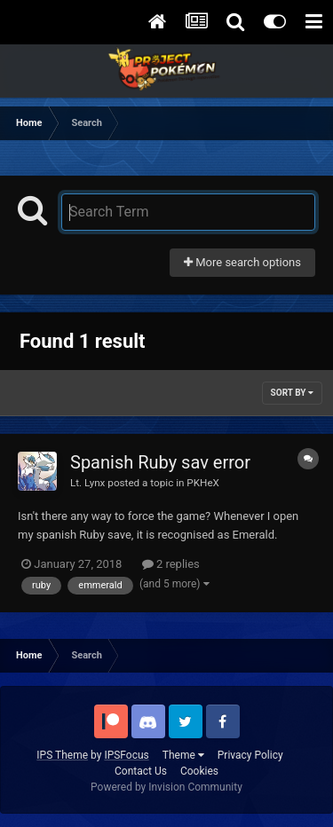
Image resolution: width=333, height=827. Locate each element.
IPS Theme (62, 755)
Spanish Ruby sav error (160, 462)
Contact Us (141, 771)
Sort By (292, 393)
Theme (183, 755)
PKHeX (202, 483)
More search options (242, 262)
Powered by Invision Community (166, 787)
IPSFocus (126, 755)
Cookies (199, 771)
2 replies (171, 564)
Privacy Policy (250, 755)
